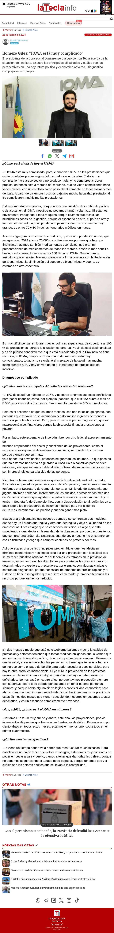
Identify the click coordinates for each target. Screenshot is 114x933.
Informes (22, 23)
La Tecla (17, 30)
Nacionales (55, 23)
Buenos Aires (38, 23)
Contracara (74, 22)
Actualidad (8, 23)
